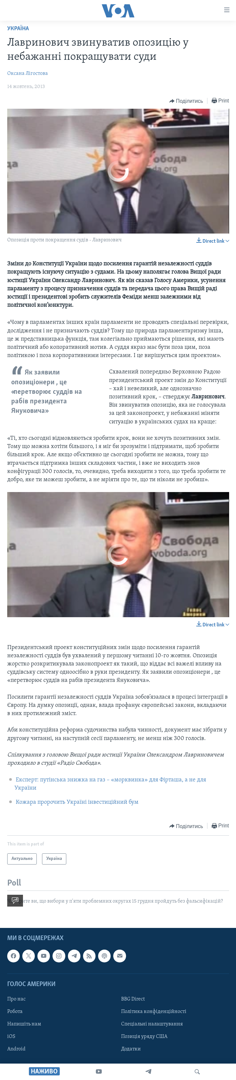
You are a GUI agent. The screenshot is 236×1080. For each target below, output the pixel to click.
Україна (18, 29)
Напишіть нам (24, 1024)
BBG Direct (133, 999)
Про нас (16, 999)
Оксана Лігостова (27, 73)
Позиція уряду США (144, 1036)
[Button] (186, 101)
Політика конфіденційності (153, 1011)
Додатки (131, 1049)
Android (16, 1049)
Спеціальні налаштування (152, 1024)
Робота (15, 1011)
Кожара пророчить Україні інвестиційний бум (77, 802)
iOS (11, 1036)
